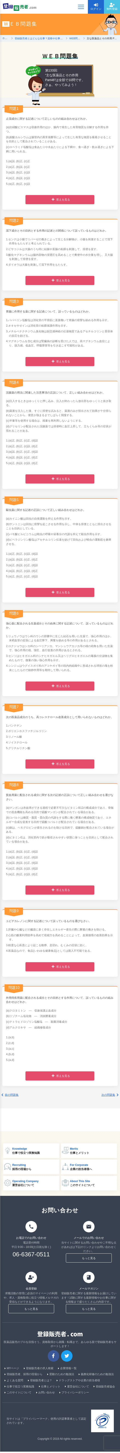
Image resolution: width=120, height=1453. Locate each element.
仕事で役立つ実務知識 (19, 1387)
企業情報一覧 (67, 1369)
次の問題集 (110, 1095)
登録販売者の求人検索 (38, 1369)
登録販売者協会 (104, 1387)
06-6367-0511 (31, 1255)
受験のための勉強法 (60, 1375)
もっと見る (89, 1259)
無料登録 (111, 7)
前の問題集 (10, 1095)
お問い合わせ (45, 1393)
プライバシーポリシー (74, 1393)
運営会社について (77, 1387)
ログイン (95, 7)
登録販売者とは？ (40, 1381)
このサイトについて (18, 1393)
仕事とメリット (49, 1387)
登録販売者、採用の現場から (23, 1375)
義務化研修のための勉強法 (96, 1375)
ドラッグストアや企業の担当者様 (78, 1381)
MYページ (12, 1369)
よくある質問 (14, 1381)
